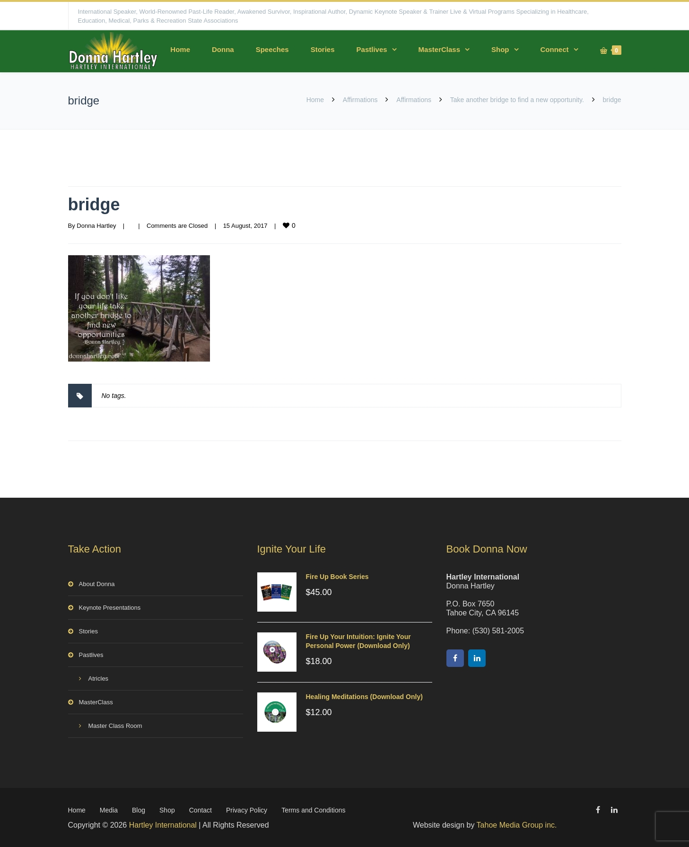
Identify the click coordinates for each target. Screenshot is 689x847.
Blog (138, 810)
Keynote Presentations (110, 607)
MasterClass (439, 49)
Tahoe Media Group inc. (517, 825)
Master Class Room (115, 725)
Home (180, 49)
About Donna (97, 584)
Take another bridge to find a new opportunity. (517, 100)
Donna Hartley (96, 225)
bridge (94, 204)
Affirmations (360, 100)
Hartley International (163, 825)
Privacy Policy (246, 810)
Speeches (272, 49)
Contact (200, 810)
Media (109, 810)
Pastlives (372, 49)
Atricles (98, 678)
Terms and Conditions (313, 810)
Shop (500, 49)
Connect (555, 49)
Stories (323, 49)
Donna (223, 49)
